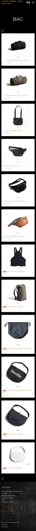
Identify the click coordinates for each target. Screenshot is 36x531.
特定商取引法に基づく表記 (7, 511)
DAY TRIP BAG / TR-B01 (10, 166)
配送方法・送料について (7, 509)
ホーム (3, 504)
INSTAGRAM (4, 526)
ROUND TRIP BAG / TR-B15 (12, 306)
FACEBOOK (4, 524)
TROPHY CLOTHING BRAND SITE (10, 522)
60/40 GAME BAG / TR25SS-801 (14, 271)
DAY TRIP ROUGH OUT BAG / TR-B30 (14, 201)
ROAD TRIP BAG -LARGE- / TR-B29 (15, 95)
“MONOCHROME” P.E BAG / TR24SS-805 (17, 348)
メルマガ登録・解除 (6, 519)
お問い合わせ (4, 515)
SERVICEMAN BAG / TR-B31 (12, 130)
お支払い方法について (6, 507)
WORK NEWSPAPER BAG (12, 468)
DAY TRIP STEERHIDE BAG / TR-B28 (13, 236)
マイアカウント (5, 517)
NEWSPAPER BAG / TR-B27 (12, 434)
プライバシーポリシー (6, 513)
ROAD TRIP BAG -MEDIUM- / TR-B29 (15, 60)
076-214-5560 (9, 502)
